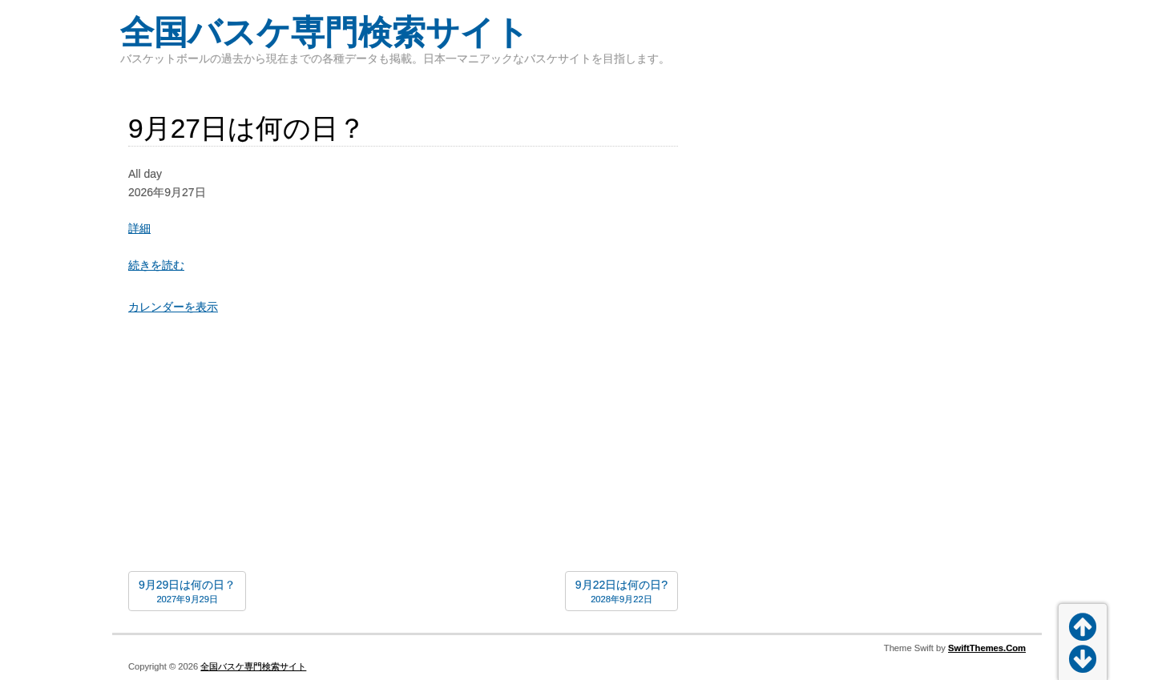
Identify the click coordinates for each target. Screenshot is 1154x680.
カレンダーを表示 (173, 306)
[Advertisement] (403, 447)
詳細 (139, 228)
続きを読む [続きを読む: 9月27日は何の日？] (156, 265)
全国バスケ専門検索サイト (324, 32)
